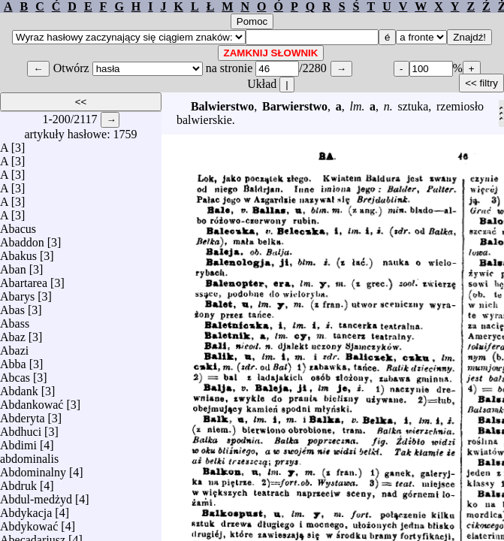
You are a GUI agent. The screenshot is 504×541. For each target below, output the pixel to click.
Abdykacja (26, 509)
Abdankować (31, 400)
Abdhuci (20, 428)
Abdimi (18, 441)
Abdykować (29, 522)
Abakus (18, 252)
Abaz (13, 333)
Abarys (17, 292)
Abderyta (22, 414)
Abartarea (23, 279)
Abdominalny (33, 468)
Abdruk (18, 482)
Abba (13, 360)
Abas (12, 306)
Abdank (19, 387)
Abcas (15, 373)
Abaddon (22, 238)
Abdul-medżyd (36, 495)
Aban (13, 265)
